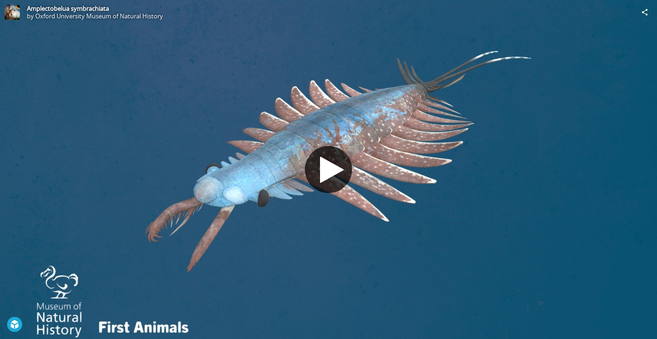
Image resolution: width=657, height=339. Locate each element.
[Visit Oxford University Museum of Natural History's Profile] (12, 12)
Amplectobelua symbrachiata (68, 8)
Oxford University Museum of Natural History (99, 16)
